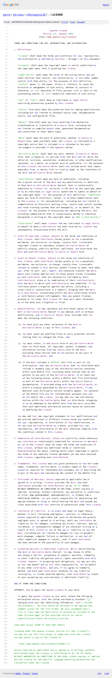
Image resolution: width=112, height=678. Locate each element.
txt (99, 673)
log (72, 22)
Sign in (106, 4)
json (106, 673)
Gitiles (18, 673)
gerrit (7, 14)
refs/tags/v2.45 (36, 14)
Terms (35, 673)
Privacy (26, 673)
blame (81, 22)
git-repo (18, 14)
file (64, 22)
